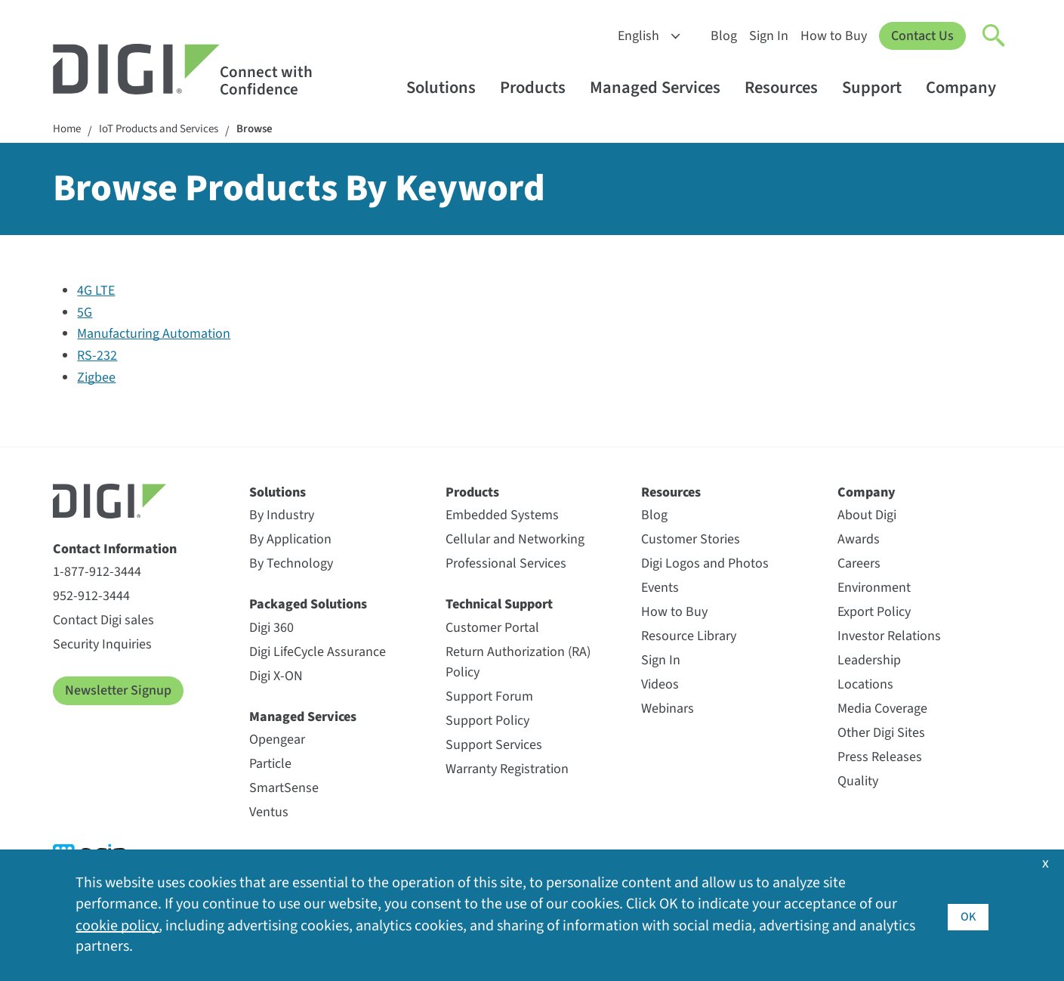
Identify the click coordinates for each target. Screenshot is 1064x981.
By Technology (291, 564)
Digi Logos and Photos (705, 564)
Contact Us (922, 35)
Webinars (667, 710)
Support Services (494, 746)
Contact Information (115, 550)
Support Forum (489, 698)
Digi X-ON (276, 677)
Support (879, 88)
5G (84, 314)
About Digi (866, 516)
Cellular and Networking (515, 540)
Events (660, 589)
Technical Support (499, 605)
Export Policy (874, 613)
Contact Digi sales (103, 621)
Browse (269, 130)
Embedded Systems (502, 516)
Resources (788, 88)
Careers (858, 564)
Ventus (268, 813)
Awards (858, 540)
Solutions (448, 88)
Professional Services (506, 564)
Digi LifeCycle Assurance (317, 653)
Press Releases (879, 758)
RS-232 (97, 357)
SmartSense (284, 789)
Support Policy (487, 722)
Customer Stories (690, 540)
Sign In (768, 35)
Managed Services (662, 88)
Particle (270, 765)
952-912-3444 (91, 597)
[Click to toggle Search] (994, 36)
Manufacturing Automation (153, 335)
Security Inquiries (102, 645)
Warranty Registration (507, 770)
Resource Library (688, 637)
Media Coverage (882, 710)
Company (968, 88)
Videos (660, 685)
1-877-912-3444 (97, 573)
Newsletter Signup (118, 691)
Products (540, 88)
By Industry (281, 516)
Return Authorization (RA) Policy (518, 663)
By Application (290, 540)
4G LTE (96, 292)
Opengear (277, 741)
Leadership (869, 661)
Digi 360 (271, 629)
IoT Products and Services (166, 130)
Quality (857, 782)
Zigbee (96, 379)
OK (967, 914)
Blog (724, 35)
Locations (865, 685)
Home (68, 130)
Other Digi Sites (881, 734)
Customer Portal (492, 629)
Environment (874, 589)
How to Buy (833, 35)
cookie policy (117, 925)
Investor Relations (889, 637)
